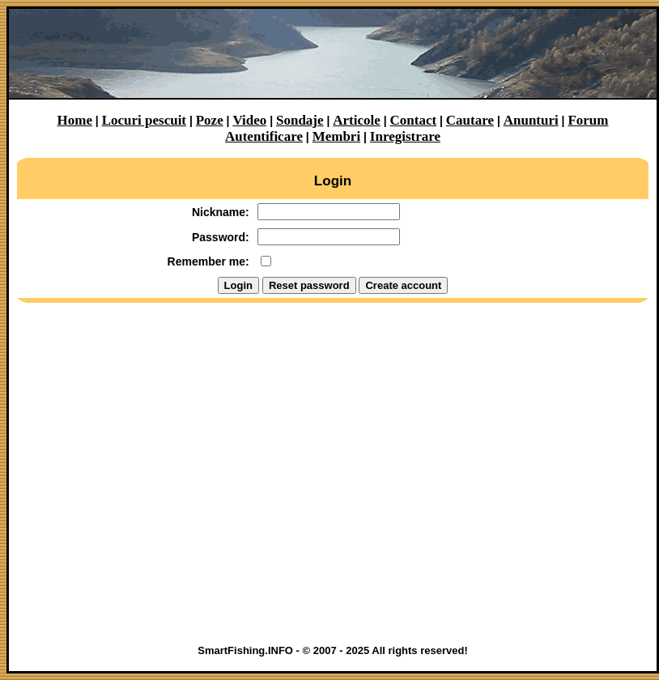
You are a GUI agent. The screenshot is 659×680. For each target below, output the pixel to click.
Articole (357, 120)
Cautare (470, 120)
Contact (413, 120)
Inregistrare (405, 136)
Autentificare (264, 136)
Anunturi (531, 120)
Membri (336, 136)
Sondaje (300, 120)
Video (249, 120)
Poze (209, 120)
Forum (588, 120)
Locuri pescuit (144, 120)
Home (74, 120)
